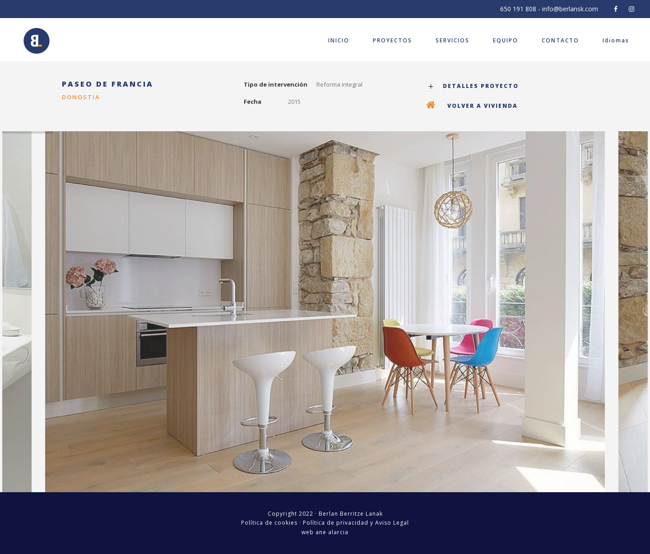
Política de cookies (269, 522)
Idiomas (616, 40)
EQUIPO (505, 40)
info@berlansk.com (570, 9)
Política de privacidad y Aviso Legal (356, 522)
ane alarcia (332, 532)
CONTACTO (560, 40)
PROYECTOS (392, 40)
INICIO (338, 40)
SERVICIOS (452, 40)
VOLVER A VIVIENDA (482, 106)
